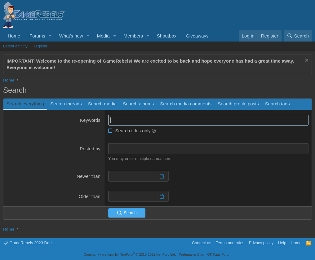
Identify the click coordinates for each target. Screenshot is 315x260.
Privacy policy (261, 242)
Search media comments (185, 103)
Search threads (66, 103)
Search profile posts (238, 103)
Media (103, 35)
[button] (50, 36)
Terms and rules (230, 242)
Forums (37, 35)
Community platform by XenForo (130, 254)
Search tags (277, 103)
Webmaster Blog (191, 254)
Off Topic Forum (219, 254)
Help (282, 242)
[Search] (298, 36)
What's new (71, 35)
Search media (102, 103)
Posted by (90, 148)
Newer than (88, 176)
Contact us (201, 242)
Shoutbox (166, 35)
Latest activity (15, 46)
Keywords (90, 120)
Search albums (138, 103)
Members (133, 35)
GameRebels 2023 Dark (28, 242)
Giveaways (197, 35)
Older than (89, 196)
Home (14, 35)
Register (40, 46)
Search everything (25, 103)
